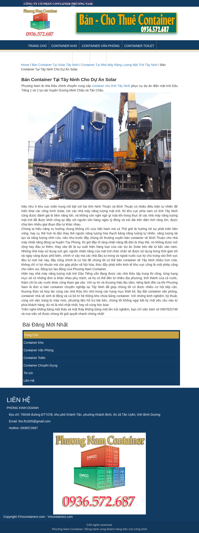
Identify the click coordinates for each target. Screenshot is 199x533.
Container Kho (64, 46)
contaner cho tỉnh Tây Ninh (111, 86)
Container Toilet (139, 46)
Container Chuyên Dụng (40, 365)
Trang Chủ (37, 46)
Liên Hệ (29, 380)
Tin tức (28, 373)
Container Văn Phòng (100, 46)
